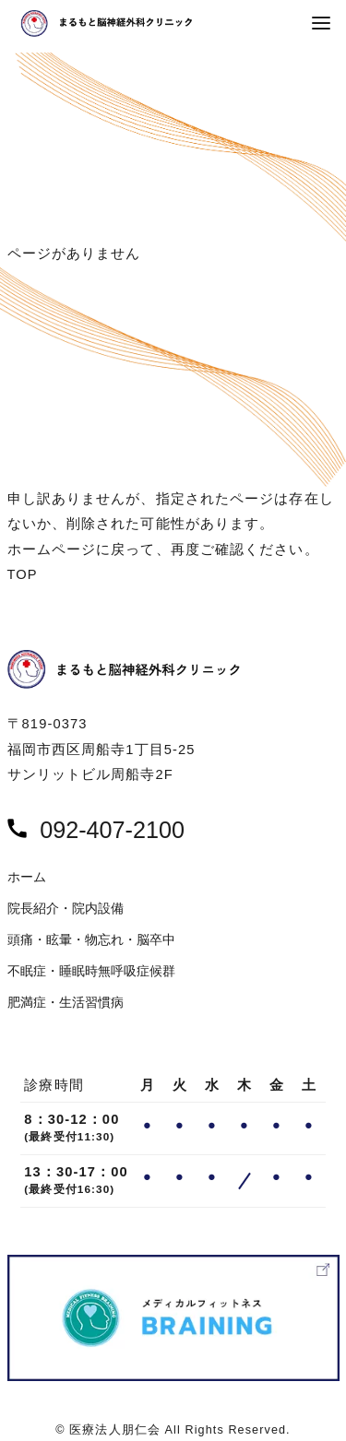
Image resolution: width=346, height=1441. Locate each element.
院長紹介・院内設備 (65, 908)
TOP (22, 574)
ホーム (26, 877)
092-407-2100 (112, 830)
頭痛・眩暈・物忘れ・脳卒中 (91, 940)
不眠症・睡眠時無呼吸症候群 (91, 971)
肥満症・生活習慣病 (65, 1003)
